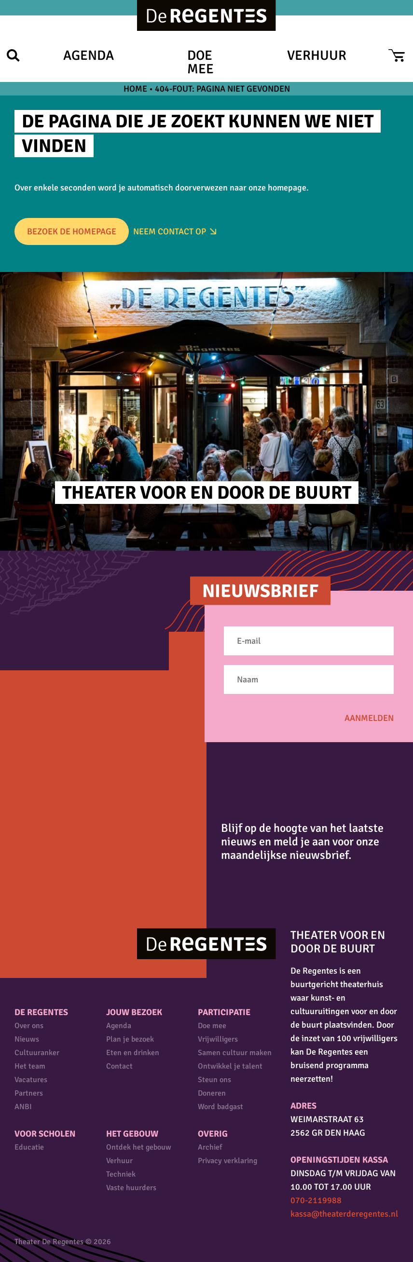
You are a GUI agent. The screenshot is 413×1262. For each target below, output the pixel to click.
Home (135, 88)
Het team (29, 1066)
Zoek (13, 55)
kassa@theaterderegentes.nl (344, 1213)
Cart (396, 55)
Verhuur (316, 55)
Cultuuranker (36, 1053)
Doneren (212, 1093)
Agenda (88, 55)
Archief (210, 1147)
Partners (28, 1093)
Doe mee (200, 62)
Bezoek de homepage (71, 231)
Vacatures (30, 1080)
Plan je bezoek (130, 1039)
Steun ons (214, 1080)
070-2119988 (316, 1200)
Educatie (29, 1147)
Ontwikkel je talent (230, 1066)
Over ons (28, 1026)
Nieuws (26, 1039)
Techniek (121, 1174)
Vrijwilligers (218, 1039)
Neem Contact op (169, 231)
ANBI (23, 1107)
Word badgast (220, 1107)
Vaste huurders (131, 1188)
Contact (119, 1066)
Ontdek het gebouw (138, 1147)
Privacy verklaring (227, 1161)
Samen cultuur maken (235, 1053)
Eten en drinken (132, 1053)
